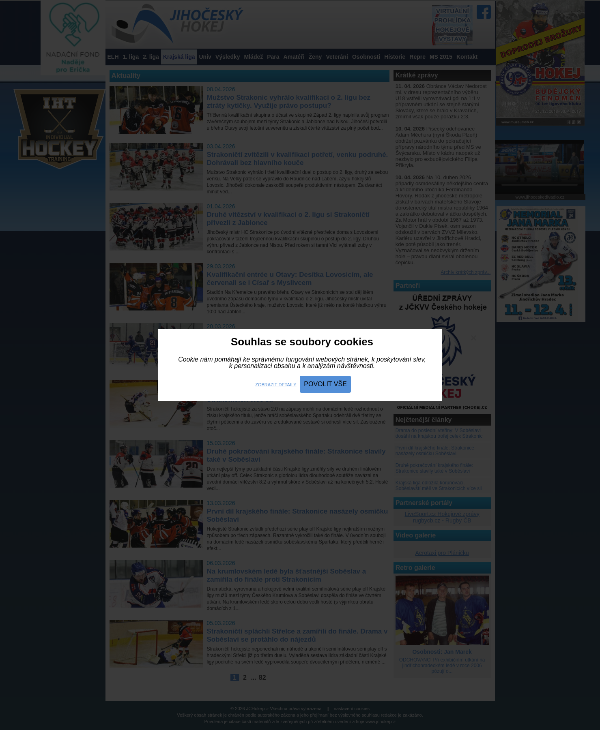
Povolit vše (325, 384)
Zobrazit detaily (275, 384)
